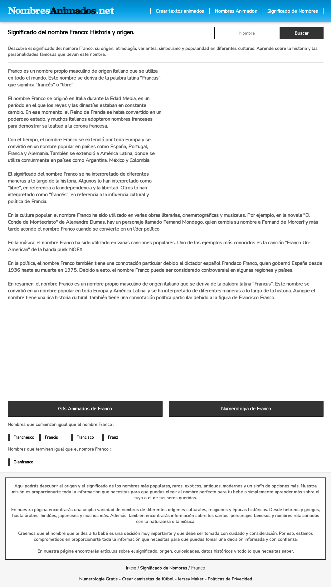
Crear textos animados (180, 11)
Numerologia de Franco (246, 408)
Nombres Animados (236, 11)
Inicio (131, 568)
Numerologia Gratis (98, 579)
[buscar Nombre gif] (247, 33)
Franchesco (23, 437)
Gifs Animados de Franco (85, 408)
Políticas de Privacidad (230, 579)
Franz (113, 437)
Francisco (85, 437)
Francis (51, 437)
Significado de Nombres (292, 11)
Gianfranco (23, 462)
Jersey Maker (190, 579)
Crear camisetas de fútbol (147, 579)
